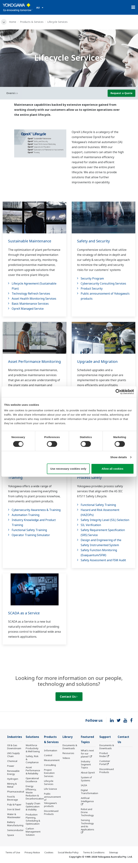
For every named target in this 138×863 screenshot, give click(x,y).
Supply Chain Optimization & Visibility (33, 806)
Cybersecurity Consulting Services (103, 283)
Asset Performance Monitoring (34, 361)
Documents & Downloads (70, 747)
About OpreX (88, 772)
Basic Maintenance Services (30, 304)
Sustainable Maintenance (29, 241)
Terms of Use (12, 852)
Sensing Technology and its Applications (87, 824)
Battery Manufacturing (15, 823)
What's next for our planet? (87, 753)
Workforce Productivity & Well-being (33, 748)
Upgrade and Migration (97, 361)
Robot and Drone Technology (87, 812)
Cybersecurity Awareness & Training (36, 510)
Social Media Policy (68, 852)
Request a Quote (121, 93)
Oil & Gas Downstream (14, 747)
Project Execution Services (49, 773)
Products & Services (31, 22)
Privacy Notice (32, 852)
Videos (66, 758)
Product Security (92, 288)
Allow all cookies (112, 468)
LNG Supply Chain (13, 755)
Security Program (92, 278)
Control (48, 755)
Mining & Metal (12, 785)
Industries (14, 737)
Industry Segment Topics (86, 764)
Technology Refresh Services (31, 294)
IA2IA (84, 785)
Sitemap (113, 852)
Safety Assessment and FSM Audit (103, 560)
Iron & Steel (13, 809)
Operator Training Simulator (31, 535)
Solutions (32, 737)
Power (10, 765)
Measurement (51, 760)
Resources (68, 753)
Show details (118, 457)
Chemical (12, 761)
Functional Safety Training (29, 530)
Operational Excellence (32, 780)
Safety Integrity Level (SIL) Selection (105, 520)
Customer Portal (104, 762)
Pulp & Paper (14, 804)
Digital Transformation (89, 791)
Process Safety (89, 477)
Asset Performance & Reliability (33, 770)
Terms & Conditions (94, 852)
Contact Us (68, 697)
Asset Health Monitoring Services (34, 299)
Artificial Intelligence (87, 799)
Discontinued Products (51, 812)
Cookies (48, 852)
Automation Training (25, 515)
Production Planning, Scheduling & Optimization (33, 819)
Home (12, 22)
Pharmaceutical (15, 791)
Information (50, 750)
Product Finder (103, 755)
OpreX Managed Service (28, 309)
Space (10, 835)
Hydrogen (12, 778)
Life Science (50, 788)
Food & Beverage (12, 798)
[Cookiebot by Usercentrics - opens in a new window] (118, 391)
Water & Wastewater (13, 816)
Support (105, 737)
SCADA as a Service (24, 613)
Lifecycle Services (48, 782)
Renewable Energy (13, 772)
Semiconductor (15, 830)
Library (68, 737)
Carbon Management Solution (33, 831)
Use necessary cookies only (68, 468)
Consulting (50, 765)
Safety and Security (93, 241)
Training (15, 477)
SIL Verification (91, 525)
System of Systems (86, 779)
